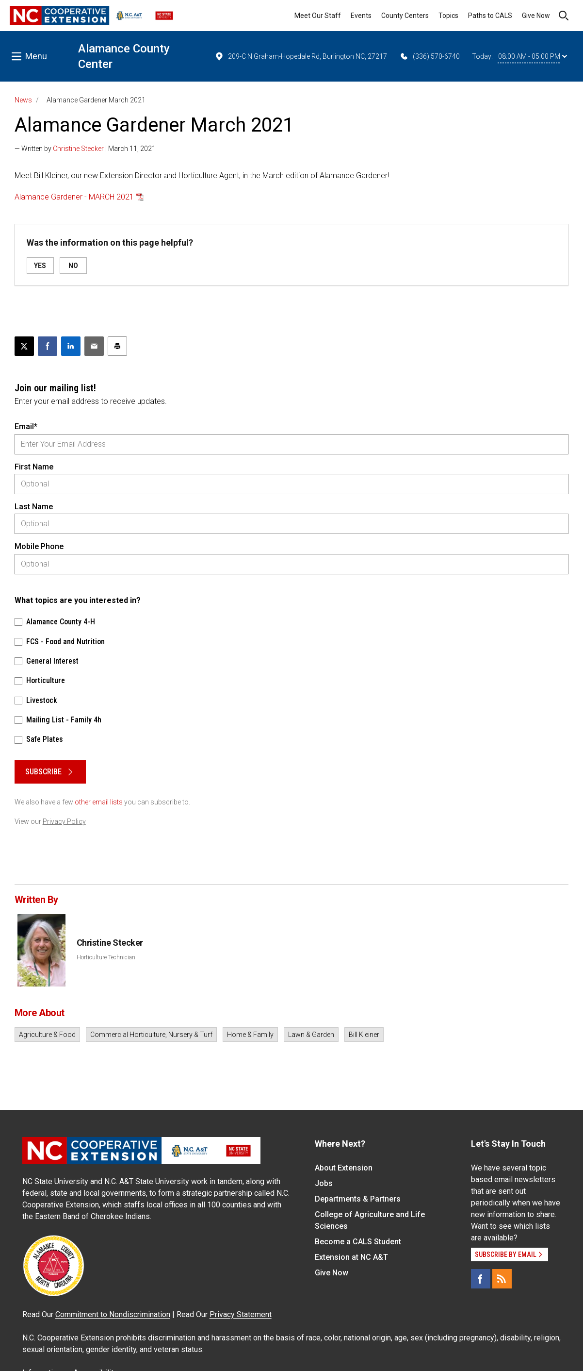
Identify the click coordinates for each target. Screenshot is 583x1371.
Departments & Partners (358, 1199)
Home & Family (250, 1034)
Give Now (536, 15)
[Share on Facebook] (47, 346)
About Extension (343, 1167)
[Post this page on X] (24, 346)
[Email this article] (94, 346)
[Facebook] (480, 1278)
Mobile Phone (39, 546)
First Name (34, 466)
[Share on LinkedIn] (71, 346)
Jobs (324, 1183)
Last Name (34, 506)
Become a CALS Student (358, 1241)
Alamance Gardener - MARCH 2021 (74, 196)
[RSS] (502, 1278)
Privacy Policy (64, 821)
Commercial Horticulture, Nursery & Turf (151, 1034)
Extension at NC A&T (351, 1257)
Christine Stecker (78, 148)
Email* (26, 426)
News (23, 100)
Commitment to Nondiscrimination (112, 1314)
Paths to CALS (490, 15)
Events (361, 15)
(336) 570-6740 (429, 56)
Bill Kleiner (364, 1034)
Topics (448, 15)
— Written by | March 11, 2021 (85, 148)
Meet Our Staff (317, 15)
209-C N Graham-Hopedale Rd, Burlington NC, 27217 (300, 56)
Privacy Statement (241, 1314)
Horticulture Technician (106, 957)
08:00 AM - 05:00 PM (532, 56)
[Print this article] (117, 346)
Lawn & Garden (311, 1034)
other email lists (99, 802)
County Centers (405, 15)
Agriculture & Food (47, 1034)
